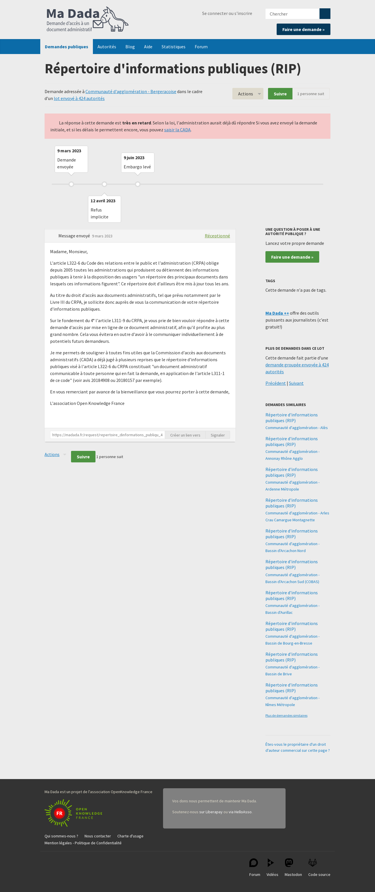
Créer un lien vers (185, 435)
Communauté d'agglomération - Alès (296, 427)
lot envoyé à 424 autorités (79, 98)
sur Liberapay (211, 811)
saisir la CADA (177, 129)
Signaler (218, 435)
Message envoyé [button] (74, 236)
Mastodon (293, 867)
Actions (245, 94)
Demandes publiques (66, 46)
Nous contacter (98, 836)
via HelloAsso (240, 811)
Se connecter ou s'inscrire (227, 13)
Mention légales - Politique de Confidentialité (83, 842)
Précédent (275, 383)
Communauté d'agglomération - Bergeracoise (130, 91)
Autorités (106, 46)
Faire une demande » (303, 29)
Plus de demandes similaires (286, 715)
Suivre (280, 94)
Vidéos (272, 867)
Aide (148, 46)
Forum (201, 46)
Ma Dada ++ (277, 313)
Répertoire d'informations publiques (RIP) (291, 417)
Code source (319, 867)
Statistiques (173, 46)
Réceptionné (217, 236)
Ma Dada (88, 19)
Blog (130, 46)
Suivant (296, 383)
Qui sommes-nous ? (61, 836)
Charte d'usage (130, 836)
